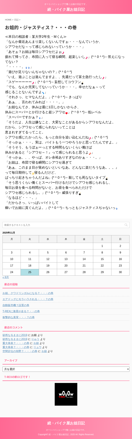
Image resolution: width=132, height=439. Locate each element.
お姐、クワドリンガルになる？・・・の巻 (28, 293)
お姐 (36, 343)
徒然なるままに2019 (15, 335)
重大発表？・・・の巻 (16, 343)
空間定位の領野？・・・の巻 (20, 351)
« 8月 (6, 277)
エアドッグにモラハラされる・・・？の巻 (28, 299)
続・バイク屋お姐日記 (66, 9)
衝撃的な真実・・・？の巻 (19, 317)
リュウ (37, 347)
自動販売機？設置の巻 (16, 305)
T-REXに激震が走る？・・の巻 (21, 311)
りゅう (35, 339)
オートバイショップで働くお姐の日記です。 (66, 430)
